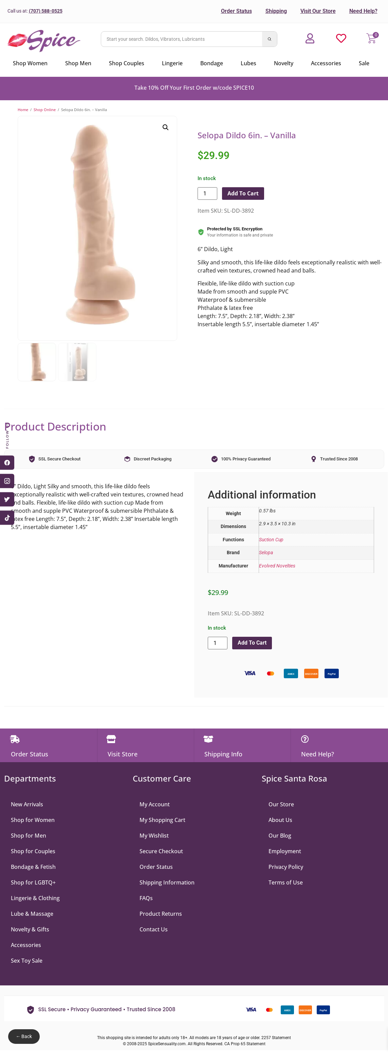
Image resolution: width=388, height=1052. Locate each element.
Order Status (236, 11)
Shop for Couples (33, 852)
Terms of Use (286, 883)
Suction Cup (271, 540)
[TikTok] (7, 518)
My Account (155, 805)
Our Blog (280, 836)
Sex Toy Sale (26, 961)
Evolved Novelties (277, 566)
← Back (24, 1036)
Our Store (281, 805)
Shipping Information (167, 883)
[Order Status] (15, 739)
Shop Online (45, 109)
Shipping (276, 11)
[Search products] (181, 39)
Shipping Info (223, 755)
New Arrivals (27, 805)
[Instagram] (7, 481)
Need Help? (363, 11)
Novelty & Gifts (30, 930)
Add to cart (243, 193)
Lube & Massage (32, 914)
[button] (166, 127)
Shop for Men (28, 836)
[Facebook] (7, 463)
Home (23, 109)
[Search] (269, 39)
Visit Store (122, 755)
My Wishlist (154, 836)
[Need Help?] (305, 739)
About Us (280, 820)
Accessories (26, 945)
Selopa (266, 553)
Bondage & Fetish (33, 867)
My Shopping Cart (162, 820)
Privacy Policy (286, 867)
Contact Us (154, 930)
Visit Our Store (318, 11)
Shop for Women (33, 820)
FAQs (146, 898)
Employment (285, 852)
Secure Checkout (161, 852)
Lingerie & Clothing (35, 898)
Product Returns (161, 914)
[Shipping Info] (208, 739)
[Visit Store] (112, 739)
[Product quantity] (207, 193)
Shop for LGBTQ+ (33, 883)
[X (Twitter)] (7, 499)
